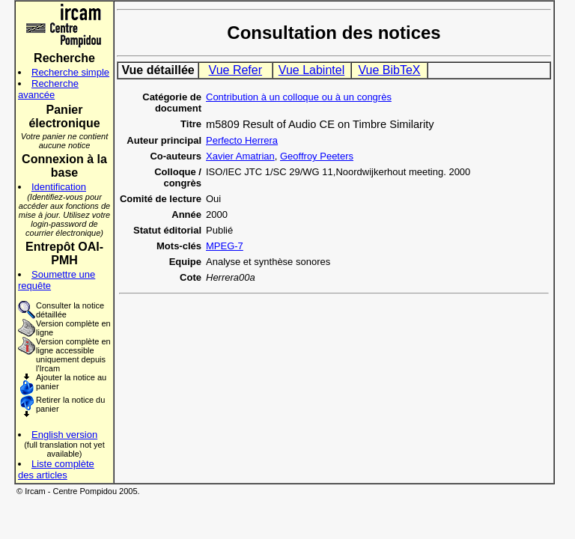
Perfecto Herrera (242, 140)
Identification (58, 186)
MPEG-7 (224, 246)
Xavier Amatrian (240, 156)
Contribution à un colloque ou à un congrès (299, 97)
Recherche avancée (48, 89)
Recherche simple (70, 72)
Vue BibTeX (389, 70)
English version (64, 434)
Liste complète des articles (56, 469)
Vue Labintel (311, 70)
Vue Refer (235, 70)
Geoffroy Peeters (316, 156)
